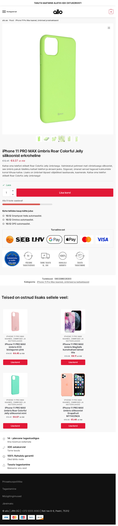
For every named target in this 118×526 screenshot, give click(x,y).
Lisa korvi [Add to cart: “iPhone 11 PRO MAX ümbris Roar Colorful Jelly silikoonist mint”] (15, 426)
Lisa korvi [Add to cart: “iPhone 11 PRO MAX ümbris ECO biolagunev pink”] (15, 362)
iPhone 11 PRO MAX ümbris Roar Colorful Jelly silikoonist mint (15, 411)
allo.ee (5, 20)
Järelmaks (7, 503)
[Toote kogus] (6, 193)
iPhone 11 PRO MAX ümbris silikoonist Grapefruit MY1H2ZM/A (73, 412)
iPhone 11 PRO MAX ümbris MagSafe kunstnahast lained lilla (73, 348)
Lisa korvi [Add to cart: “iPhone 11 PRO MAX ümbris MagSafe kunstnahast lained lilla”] (73, 362)
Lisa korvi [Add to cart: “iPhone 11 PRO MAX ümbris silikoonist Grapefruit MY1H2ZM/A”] (73, 426)
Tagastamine (9, 488)
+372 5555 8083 (30, 511)
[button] (12, 191)
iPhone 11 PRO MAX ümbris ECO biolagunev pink (15, 347)
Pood (11, 20)
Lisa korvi (65, 192)
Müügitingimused (11, 496)
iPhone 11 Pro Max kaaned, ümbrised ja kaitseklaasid (37, 20)
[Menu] (7, 11)
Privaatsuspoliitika (12, 481)
